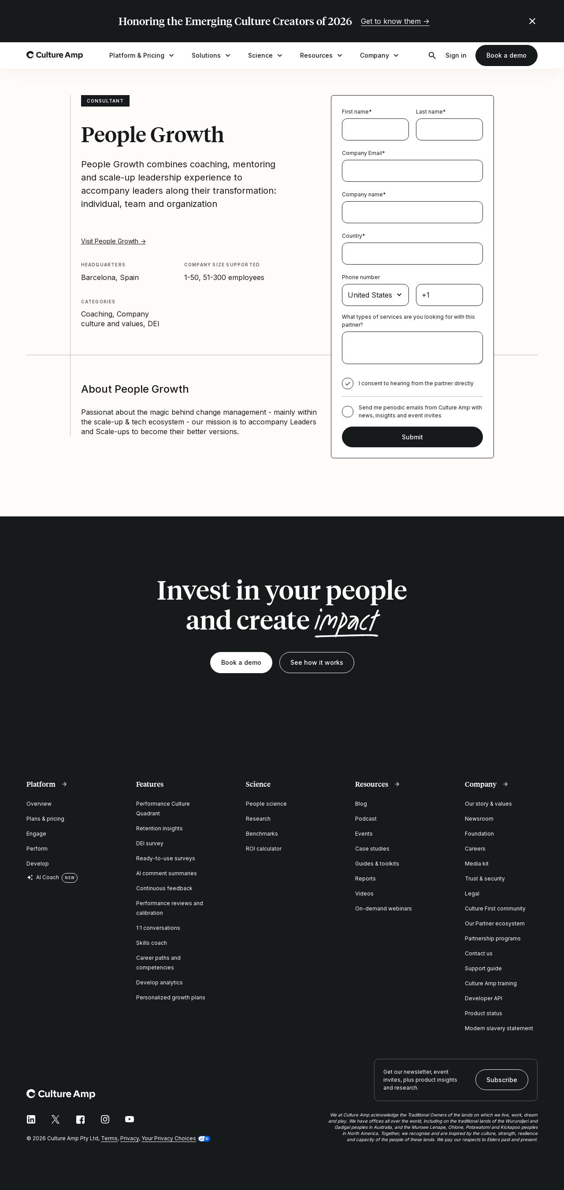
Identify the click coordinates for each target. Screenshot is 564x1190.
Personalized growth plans (170, 997)
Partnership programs (493, 938)
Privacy (129, 1138)
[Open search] (432, 55)
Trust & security (485, 878)
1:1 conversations (158, 928)
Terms (109, 1138)
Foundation (479, 833)
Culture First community (495, 908)
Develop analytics (159, 982)
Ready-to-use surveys (165, 858)
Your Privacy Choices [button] (168, 1138)
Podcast (366, 818)
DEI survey (149, 843)
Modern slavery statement (499, 1028)
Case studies (372, 848)
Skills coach (151, 942)
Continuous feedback (164, 888)
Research (258, 818)
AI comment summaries (166, 873)
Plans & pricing (45, 818)
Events (364, 833)
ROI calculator (264, 848)
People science (266, 803)
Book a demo (506, 55)
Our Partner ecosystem (495, 923)
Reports (365, 878)
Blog (361, 803)
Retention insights (159, 828)
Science (266, 55)
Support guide (483, 968)
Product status (483, 1013)
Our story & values (488, 803)
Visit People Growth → (113, 241)
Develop (37, 863)
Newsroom (479, 818)
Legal (472, 893)
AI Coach (42, 877)
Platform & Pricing (142, 55)
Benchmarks (262, 833)
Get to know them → (395, 21)
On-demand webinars (383, 908)
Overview (39, 803)
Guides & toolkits (377, 863)
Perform (37, 848)
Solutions (212, 55)
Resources (322, 55)
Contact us (479, 953)
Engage (36, 833)
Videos (364, 893)
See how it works (316, 662)
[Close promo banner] (532, 21)
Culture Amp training (491, 983)
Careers (475, 848)
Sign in (456, 55)
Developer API (483, 998)
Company (380, 55)
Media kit (477, 863)
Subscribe (501, 1079)
